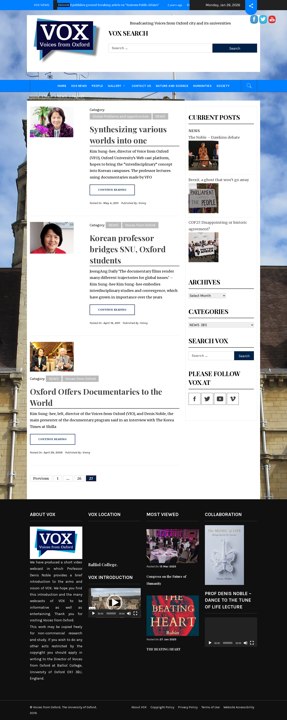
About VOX (139, 707)
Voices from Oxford (140, 225)
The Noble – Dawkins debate (214, 137)
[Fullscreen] (135, 615)
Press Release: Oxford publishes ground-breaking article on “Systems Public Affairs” (96, 5)
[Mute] (129, 615)
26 (79, 478)
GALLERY (117, 86)
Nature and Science (172, 86)
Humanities (202, 86)
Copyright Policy (162, 707)
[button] (114, 603)
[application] (114, 603)
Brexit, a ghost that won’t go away (219, 180)
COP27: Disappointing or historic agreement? (218, 225)
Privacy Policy (188, 707)
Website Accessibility (238, 707)
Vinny (142, 203)
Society (222, 86)
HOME (62, 86)
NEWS (160, 116)
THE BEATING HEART (163, 649)
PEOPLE (97, 86)
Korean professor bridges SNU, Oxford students (128, 248)
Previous (41, 478)
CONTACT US (141, 86)
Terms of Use (210, 707)
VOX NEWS (79, 86)
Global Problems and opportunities (121, 116)
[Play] (93, 615)
